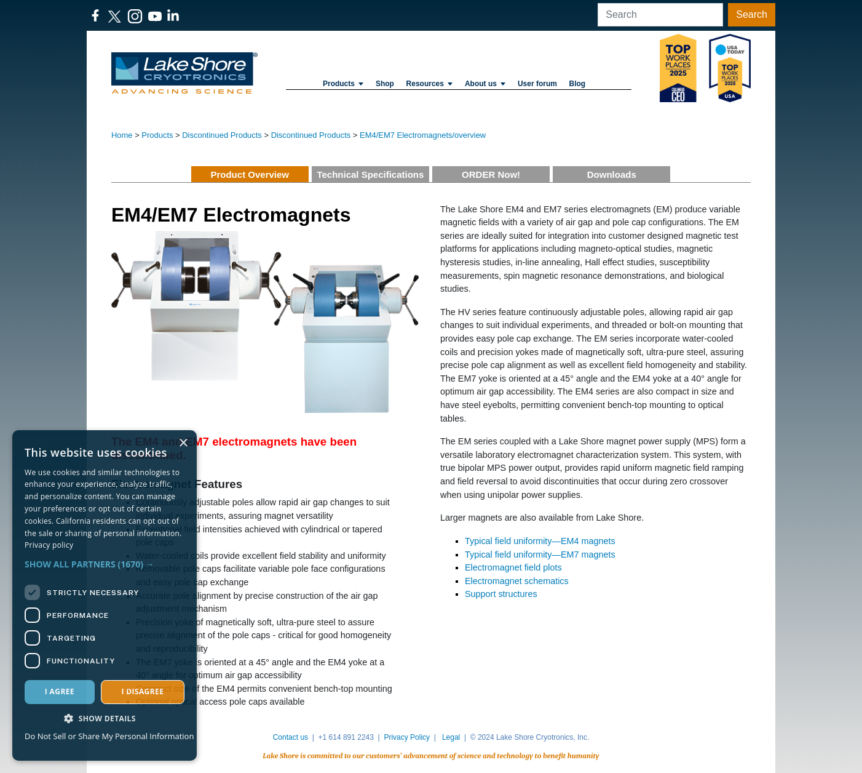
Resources (429, 83)
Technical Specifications (370, 174)
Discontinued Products (222, 135)
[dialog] (104, 595)
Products (343, 83)
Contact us (290, 737)
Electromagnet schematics (517, 581)
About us (485, 83)
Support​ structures (501, 594)
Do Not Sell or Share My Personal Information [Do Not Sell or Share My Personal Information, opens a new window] (109, 736)
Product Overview (249, 174)
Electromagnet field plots (513, 567)
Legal (451, 737)
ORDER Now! (491, 174)
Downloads (611, 174)
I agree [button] (59, 691)
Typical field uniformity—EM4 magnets (540, 541)
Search (751, 14)
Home (122, 135)
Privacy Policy (407, 737)
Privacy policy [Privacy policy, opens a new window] (49, 545)
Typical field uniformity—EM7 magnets (540, 554)
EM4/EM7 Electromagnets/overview (423, 135)
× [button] (183, 443)
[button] (104, 564)
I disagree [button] (142, 691)
